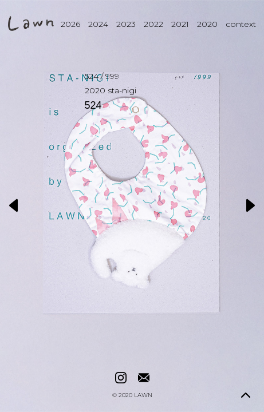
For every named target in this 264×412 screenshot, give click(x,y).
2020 (207, 24)
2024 (98, 24)
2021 (180, 24)
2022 (153, 24)
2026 (70, 24)
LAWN (143, 395)
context (241, 24)
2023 (126, 24)
